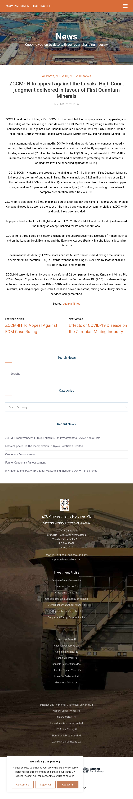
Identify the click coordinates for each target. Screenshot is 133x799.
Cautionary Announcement (20, 454)
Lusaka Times (71, 303)
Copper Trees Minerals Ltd (66, 611)
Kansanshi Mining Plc (66, 651)
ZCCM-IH (61, 76)
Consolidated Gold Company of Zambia (66, 598)
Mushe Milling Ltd (66, 717)
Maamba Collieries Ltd (66, 676)
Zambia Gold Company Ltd (66, 741)
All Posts (48, 76)
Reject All (45, 784)
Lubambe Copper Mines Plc (66, 670)
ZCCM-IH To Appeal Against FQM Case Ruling (31, 328)
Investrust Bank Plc (66, 639)
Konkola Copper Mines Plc (66, 664)
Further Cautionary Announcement (25, 462)
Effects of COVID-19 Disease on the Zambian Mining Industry (98, 328)
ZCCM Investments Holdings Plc (29, 6)
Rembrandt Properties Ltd (66, 735)
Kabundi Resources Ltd (66, 645)
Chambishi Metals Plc (66, 586)
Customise (22, 784)
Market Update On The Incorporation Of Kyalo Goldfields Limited (44, 446)
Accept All (68, 784)
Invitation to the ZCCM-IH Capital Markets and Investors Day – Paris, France (51, 470)
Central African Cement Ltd (67, 580)
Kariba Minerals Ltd (66, 658)
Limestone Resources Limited (66, 723)
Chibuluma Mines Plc (66, 592)
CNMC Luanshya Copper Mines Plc (66, 605)
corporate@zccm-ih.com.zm (66, 559)
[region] (45, 774)
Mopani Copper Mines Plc (66, 710)
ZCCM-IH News (80, 76)
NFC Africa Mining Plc (66, 729)
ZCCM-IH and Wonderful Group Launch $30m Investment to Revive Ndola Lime (52, 438)
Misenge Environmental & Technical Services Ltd (66, 704)
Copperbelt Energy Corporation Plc (66, 617)
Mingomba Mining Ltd (66, 682)
